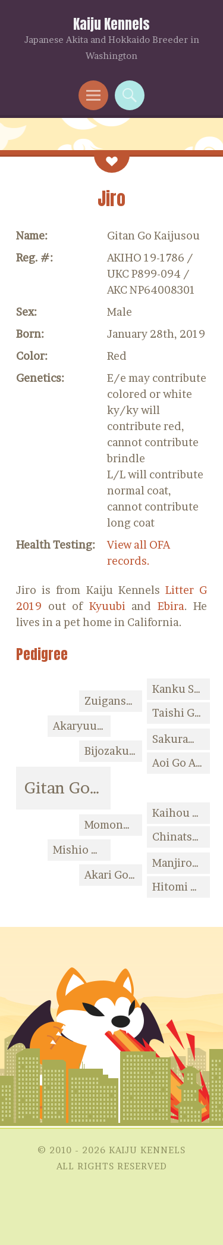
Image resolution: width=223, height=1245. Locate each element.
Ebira (171, 606)
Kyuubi (107, 606)
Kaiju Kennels (111, 24)
